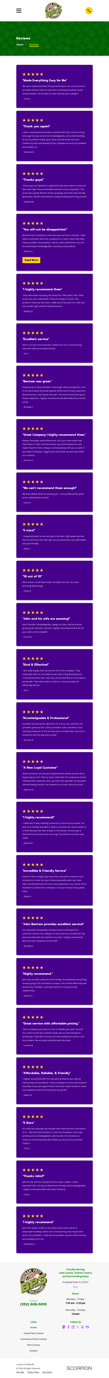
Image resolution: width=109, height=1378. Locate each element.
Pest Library (33, 1344)
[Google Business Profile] (63, 1327)
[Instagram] (73, 1327)
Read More (31, 260)
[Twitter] (77, 1327)
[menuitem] (20, 1372)
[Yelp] (82, 1327)
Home (33, 1327)
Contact (33, 1350)
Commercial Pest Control (33, 1339)
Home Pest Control (33, 1333)
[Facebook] (68, 1327)
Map (75, 1286)
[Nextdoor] (87, 1327)
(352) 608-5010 (33, 1304)
